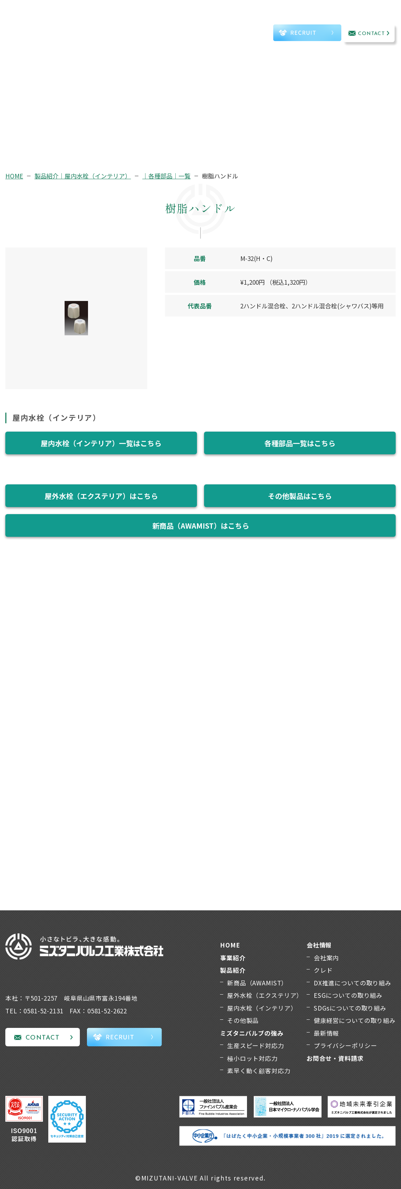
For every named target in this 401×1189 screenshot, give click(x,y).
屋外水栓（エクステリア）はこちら (101, 496)
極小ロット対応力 (252, 1058)
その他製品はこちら (300, 496)
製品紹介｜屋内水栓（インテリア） (82, 175)
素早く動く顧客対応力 (259, 1070)
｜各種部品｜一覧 (166, 175)
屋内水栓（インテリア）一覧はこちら (101, 443)
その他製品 (243, 1020)
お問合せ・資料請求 (335, 1058)
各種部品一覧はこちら (299, 443)
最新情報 (326, 1033)
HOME (14, 175)
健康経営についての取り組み (355, 1020)
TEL (251, 34)
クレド (323, 970)
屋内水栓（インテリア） (262, 1007)
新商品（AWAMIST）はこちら (200, 525)
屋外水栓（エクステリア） (265, 995)
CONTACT (371, 33)
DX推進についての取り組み (352, 982)
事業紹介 (83, 24)
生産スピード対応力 (255, 1045)
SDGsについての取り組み (350, 1007)
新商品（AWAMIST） (257, 982)
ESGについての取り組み (348, 995)
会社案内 (326, 957)
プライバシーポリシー (345, 1045)
